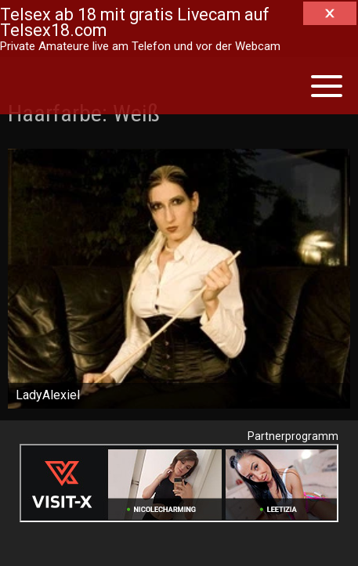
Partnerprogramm (293, 436)
